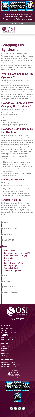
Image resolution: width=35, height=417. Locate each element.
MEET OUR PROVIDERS (9, 328)
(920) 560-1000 (17, 23)
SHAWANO (5, 353)
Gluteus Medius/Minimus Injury (15, 256)
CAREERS (4, 335)
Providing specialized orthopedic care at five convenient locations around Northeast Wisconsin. (17, 17)
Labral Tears (8, 261)
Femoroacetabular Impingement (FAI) (18, 253)
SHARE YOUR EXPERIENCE (10, 364)
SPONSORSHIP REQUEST (9, 362)
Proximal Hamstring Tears (13, 263)
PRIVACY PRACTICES (8, 337)
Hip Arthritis (8, 258)
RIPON (3, 351)
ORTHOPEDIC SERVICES (9, 333)
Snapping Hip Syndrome (12, 47)
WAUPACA (4, 355)
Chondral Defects (10, 251)
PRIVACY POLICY (7, 339)
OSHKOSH (4, 349)
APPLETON (5, 346)
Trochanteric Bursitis (11, 268)
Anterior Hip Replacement (13, 271)
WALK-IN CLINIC (6, 330)
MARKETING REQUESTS (9, 367)
